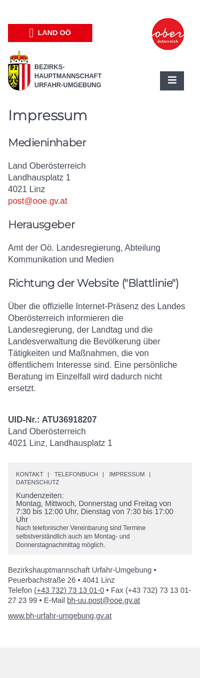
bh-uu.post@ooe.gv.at (103, 600)
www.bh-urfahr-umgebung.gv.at (59, 615)
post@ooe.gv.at (37, 200)
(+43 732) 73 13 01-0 (69, 590)
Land (50, 33)
